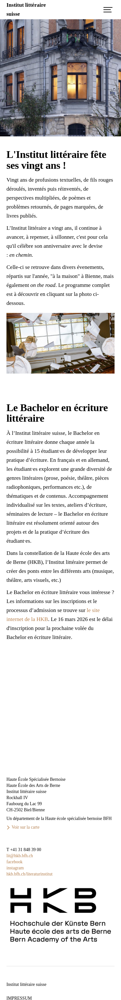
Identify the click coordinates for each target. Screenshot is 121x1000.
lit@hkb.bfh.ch (19, 855)
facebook (14, 861)
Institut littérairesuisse (26, 9)
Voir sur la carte (25, 827)
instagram (15, 868)
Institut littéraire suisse (26, 984)
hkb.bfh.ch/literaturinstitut (29, 874)
